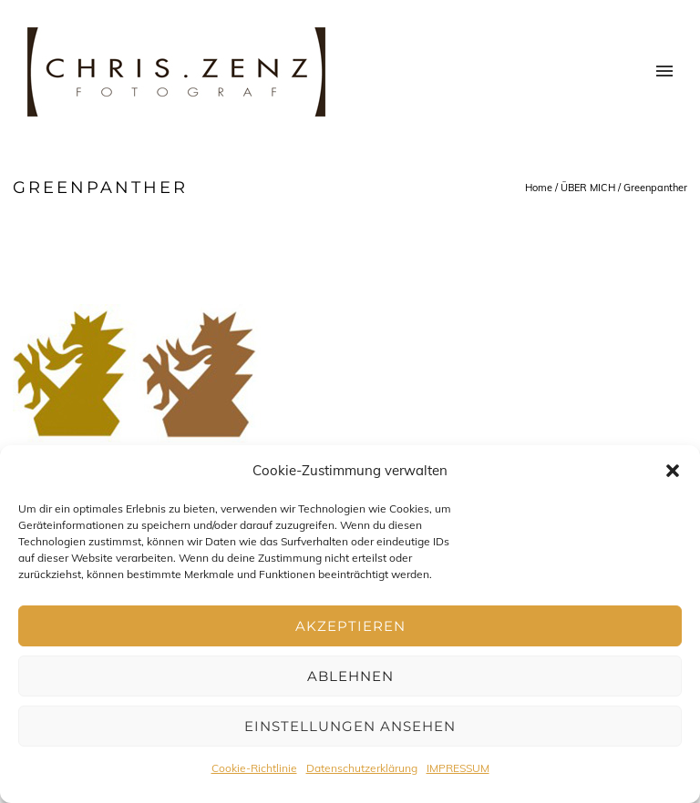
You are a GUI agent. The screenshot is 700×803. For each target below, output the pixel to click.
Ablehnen (350, 676)
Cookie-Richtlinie (254, 768)
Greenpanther (655, 187)
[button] (673, 471)
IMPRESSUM (458, 768)
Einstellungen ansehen (350, 726)
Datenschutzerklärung (361, 768)
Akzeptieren (350, 626)
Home (538, 187)
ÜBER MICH (588, 187)
